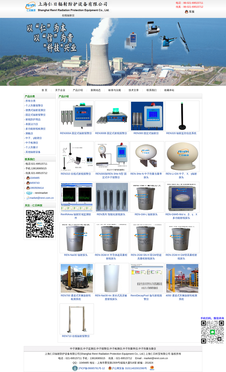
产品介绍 (78, 90)
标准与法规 (114, 90)
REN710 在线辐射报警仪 (76, 336)
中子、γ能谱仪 (34, 138)
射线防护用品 (33, 119)
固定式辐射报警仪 (36, 114)
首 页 (44, 90)
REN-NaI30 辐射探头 (75, 254)
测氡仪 (29, 133)
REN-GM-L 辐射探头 (146, 214)
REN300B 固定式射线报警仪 (111, 133)
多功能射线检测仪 (36, 128)
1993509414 (35, 187)
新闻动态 (96, 90)
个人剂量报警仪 (34, 105)
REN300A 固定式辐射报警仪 (76, 133)
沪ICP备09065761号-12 (88, 368)
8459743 (33, 182)
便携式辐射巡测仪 (36, 110)
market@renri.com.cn (40, 197)
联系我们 (152, 90)
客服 (189, 11)
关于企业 (60, 90)
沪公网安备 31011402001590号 (127, 368)
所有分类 (31, 100)
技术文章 (134, 90)
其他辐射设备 (33, 152)
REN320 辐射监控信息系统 (181, 133)
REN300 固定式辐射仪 (146, 133)
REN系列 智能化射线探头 (111, 214)
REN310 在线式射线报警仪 (76, 173)
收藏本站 (169, 90)
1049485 (33, 177)
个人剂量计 (32, 147)
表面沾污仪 (32, 124)
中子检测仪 (32, 142)
